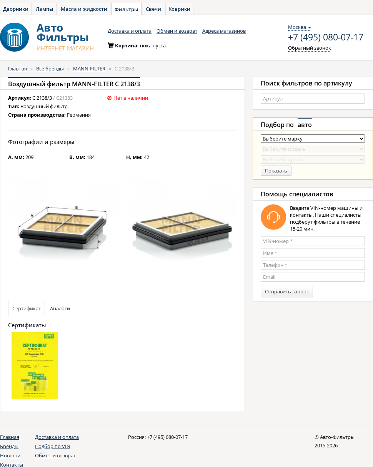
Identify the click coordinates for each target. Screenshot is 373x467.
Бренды (9, 446)
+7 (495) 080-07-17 (325, 37)
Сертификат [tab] (26, 308)
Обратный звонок (309, 47)
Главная (17, 68)
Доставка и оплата (130, 30)
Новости (10, 455)
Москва (299, 26)
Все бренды (50, 68)
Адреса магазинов (224, 30)
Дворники (15, 8)
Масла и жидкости (84, 8)
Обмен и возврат (177, 30)
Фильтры (126, 9)
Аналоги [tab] (60, 308)
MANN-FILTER (89, 68)
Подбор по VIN (52, 446)
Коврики (179, 8)
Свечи (153, 8)
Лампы (44, 8)
